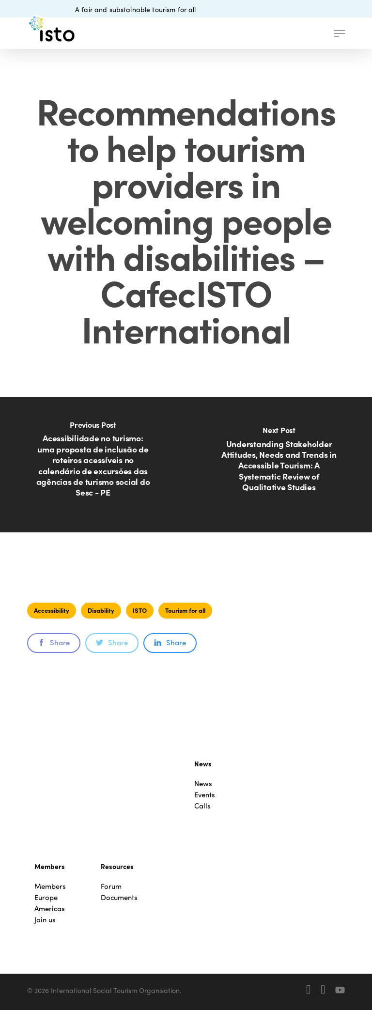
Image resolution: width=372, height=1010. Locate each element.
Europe (46, 897)
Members (50, 886)
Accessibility (51, 610)
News (203, 783)
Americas (49, 908)
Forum (111, 886)
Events (204, 794)
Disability (101, 610)
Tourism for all (185, 610)
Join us (45, 919)
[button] (339, 33)
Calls (202, 805)
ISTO (140, 610)
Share (54, 642)
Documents (119, 897)
